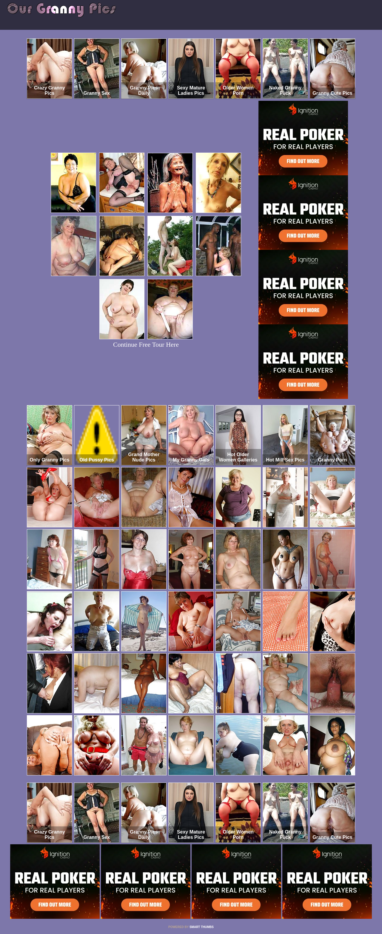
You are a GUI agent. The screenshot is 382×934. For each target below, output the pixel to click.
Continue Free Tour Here (146, 344)
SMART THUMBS (202, 927)
